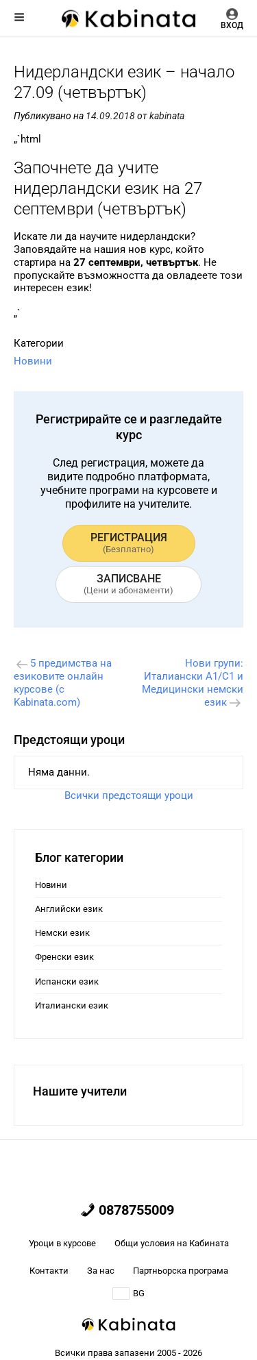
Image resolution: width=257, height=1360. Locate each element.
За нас (100, 1270)
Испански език (67, 981)
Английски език (69, 909)
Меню (19, 17)
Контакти (49, 1270)
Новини (33, 361)
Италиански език (71, 1005)
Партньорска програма (180, 1270)
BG (128, 1293)
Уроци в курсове (62, 1243)
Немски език (62, 933)
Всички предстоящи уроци (128, 795)
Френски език (64, 957)
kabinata (166, 115)
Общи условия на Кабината (171, 1243)
